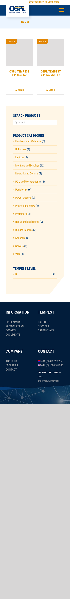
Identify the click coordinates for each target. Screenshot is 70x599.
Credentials (46, 330)
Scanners (20, 238)
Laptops (19, 157)
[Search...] (35, 122)
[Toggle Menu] (62, 10)
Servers (19, 246)
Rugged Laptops (24, 230)
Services (43, 326)
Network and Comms (26, 173)
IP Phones (20, 149)
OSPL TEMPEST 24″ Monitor (19, 73)
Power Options (23, 197)
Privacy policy (15, 326)
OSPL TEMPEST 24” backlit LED (51, 73)
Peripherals (21, 189)
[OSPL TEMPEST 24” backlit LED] (50, 52)
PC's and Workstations (27, 181)
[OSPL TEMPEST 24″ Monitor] (19, 52)
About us (11, 361)
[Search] (15, 122)
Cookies (11, 330)
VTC (17, 254)
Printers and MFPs (25, 205)
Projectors (21, 214)
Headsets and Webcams (28, 141)
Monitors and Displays (27, 165)
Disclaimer (13, 322)
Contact (11, 369)
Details (21, 90)
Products (44, 322)
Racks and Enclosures (27, 221)
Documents (13, 334)
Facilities (12, 365)
